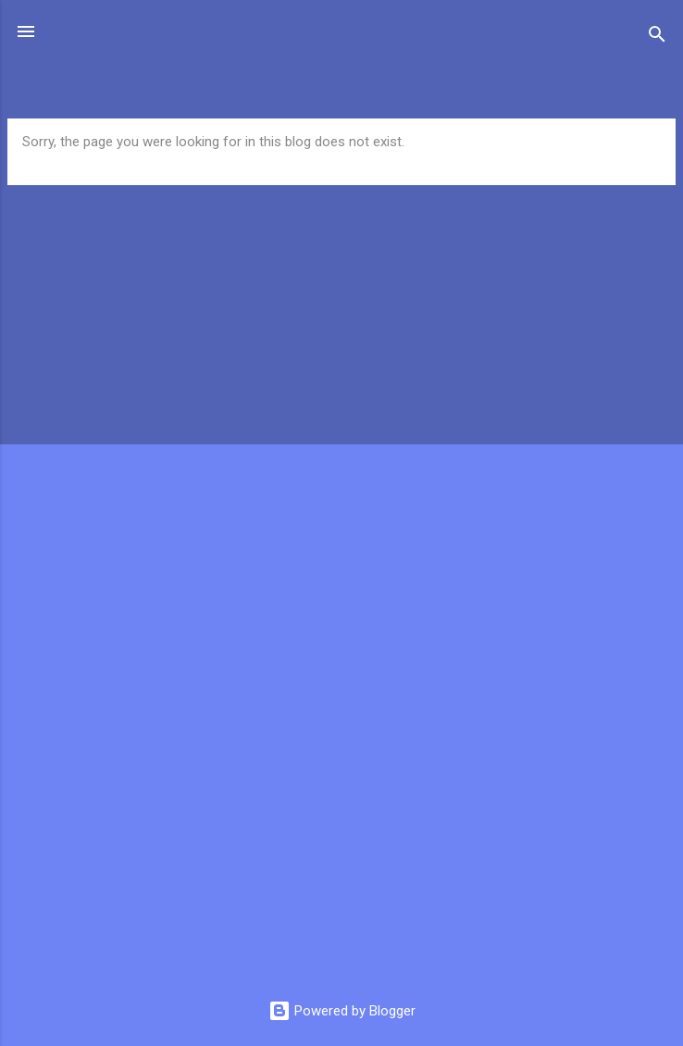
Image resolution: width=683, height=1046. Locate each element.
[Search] (657, 37)
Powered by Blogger (342, 1010)
